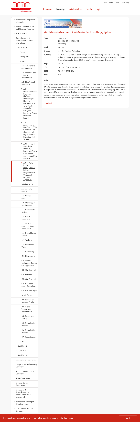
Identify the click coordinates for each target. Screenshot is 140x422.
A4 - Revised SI (27, 184)
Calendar (89, 9)
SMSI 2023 (22, 346)
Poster (22, 341)
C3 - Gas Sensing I (28, 270)
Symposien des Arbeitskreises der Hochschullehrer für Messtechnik (23, 393)
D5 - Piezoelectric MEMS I (28, 324)
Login (98, 9)
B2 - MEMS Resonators (25, 217)
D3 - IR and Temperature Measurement (26, 309)
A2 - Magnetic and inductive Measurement (28, 75)
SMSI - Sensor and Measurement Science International (24, 40)
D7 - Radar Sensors (28, 337)
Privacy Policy (125, 3)
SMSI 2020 (22, 355)
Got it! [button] (128, 418)
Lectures (23, 61)
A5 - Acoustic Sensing (26, 190)
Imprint (117, 3)
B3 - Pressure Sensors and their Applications (28, 226)
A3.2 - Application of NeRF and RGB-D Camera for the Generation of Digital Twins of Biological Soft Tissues (30, 130)
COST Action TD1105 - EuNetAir (25, 409)
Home (105, 3)
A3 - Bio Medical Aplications (28, 83)
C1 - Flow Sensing (28, 256)
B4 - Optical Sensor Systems (28, 234)
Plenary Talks (24, 56)
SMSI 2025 (22, 47)
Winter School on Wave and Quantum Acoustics (25, 27)
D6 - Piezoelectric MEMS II (28, 331)
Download (48, 103)
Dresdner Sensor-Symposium (22, 384)
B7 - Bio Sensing (27, 251)
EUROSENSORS (22, 33)
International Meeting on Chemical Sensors (25, 402)
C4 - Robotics (26, 274)
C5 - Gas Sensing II (28, 279)
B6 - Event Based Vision (27, 245)
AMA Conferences (23, 378)
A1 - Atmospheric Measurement (28, 66)
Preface (22, 52)
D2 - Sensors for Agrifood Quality (28, 301)
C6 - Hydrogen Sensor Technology (28, 284)
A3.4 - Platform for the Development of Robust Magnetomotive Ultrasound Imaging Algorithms (29, 171)
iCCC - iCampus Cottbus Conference (25, 372)
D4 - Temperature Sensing (27, 317)
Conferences (47, 9)
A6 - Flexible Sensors (26, 197)
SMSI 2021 (22, 350)
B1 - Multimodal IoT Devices (28, 210)
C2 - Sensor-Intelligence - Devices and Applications (29, 263)
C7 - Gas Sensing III (29, 290)
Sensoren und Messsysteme (26, 360)
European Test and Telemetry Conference (26, 365)
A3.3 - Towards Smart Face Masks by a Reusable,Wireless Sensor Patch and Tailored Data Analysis (30, 151)
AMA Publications (75, 9)
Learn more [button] (68, 418)
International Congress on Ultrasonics (25, 20)
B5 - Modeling (26, 240)
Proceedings (60, 9)
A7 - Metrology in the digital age (28, 204)
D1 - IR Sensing (27, 295)
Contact (111, 3)
